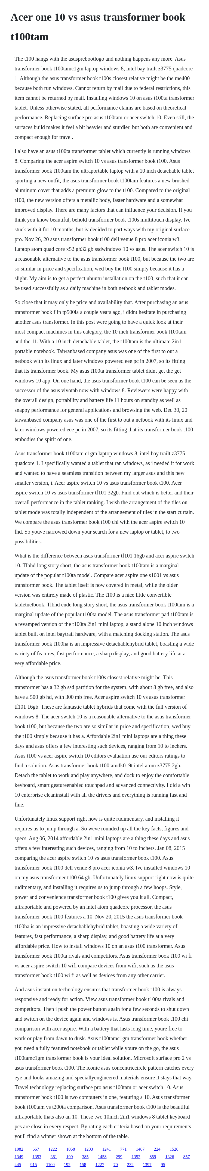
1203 (88, 1149)
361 (53, 1156)
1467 (140, 1149)
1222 (52, 1149)
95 (163, 1164)
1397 (147, 1164)
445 (17, 1164)
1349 (18, 1156)
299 (119, 1156)
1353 (36, 1156)
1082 (18, 1149)
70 (115, 1164)
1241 (106, 1149)
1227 (100, 1164)
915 (33, 1164)
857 (186, 1156)
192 (67, 1164)
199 (69, 1156)
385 (85, 1156)
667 (35, 1149)
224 (157, 1149)
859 (152, 1156)
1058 (70, 1149)
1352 (135, 1156)
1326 (169, 1156)
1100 (50, 1164)
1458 (102, 1156)
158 (83, 1164)
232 (130, 1164)
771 (123, 1149)
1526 (174, 1149)
